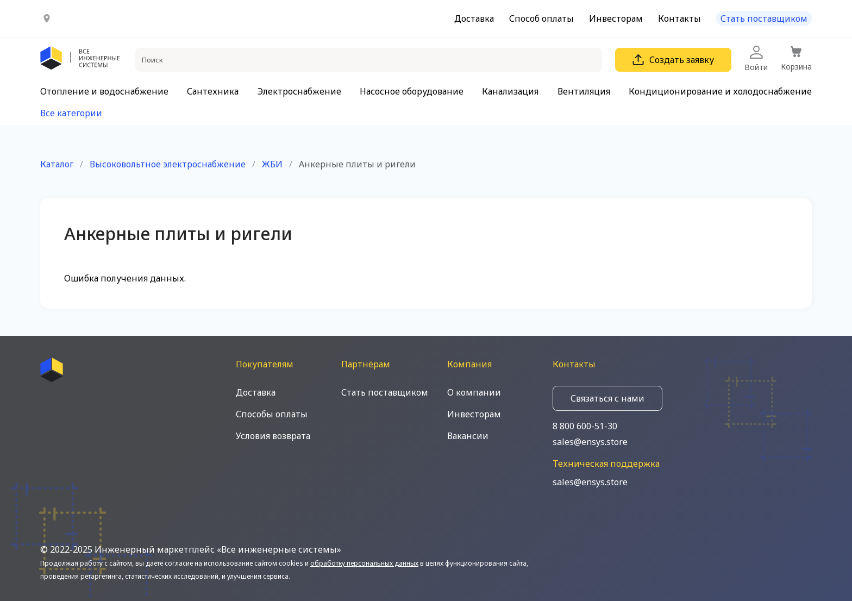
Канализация (510, 91)
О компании (474, 392)
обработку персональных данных (364, 563)
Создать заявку (673, 60)
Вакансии (467, 436)
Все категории (71, 113)
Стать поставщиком (764, 18)
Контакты (679, 18)
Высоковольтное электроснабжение (168, 164)
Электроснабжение (299, 91)
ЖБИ (272, 164)
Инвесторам (616, 18)
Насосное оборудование (411, 91)
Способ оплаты (541, 18)
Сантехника (213, 91)
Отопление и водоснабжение (104, 91)
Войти (756, 59)
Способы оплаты (272, 414)
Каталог (56, 164)
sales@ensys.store (590, 442)
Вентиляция (583, 91)
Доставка (474, 18)
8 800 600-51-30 (585, 426)
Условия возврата (273, 436)
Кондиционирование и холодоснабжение (720, 91)
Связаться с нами (607, 398)
